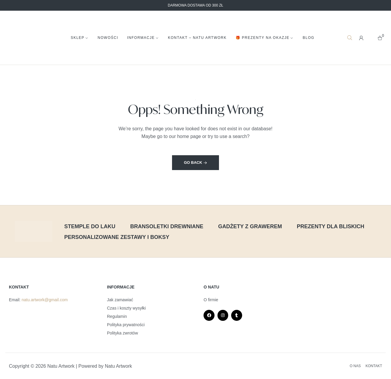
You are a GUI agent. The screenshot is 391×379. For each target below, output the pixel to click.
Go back (195, 162)
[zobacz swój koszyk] (380, 38)
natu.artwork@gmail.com (45, 299)
